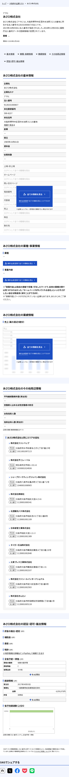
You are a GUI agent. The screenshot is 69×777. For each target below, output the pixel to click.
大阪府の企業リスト (16, 3)
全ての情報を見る (32, 194)
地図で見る (9, 124)
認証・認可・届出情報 (15, 61)
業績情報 (42, 53)
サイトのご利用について (41, 751)
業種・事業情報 (26, 53)
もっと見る (35, 674)
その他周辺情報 (58, 53)
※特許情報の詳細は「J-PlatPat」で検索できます (23, 653)
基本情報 (10, 53)
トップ (4, 3)
